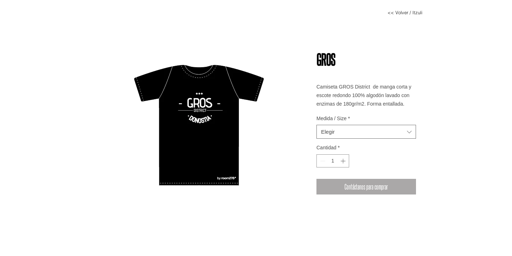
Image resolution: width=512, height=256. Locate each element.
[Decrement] (322, 161)
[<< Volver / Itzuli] (405, 12)
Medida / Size (333, 118)
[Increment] (343, 161)
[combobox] (366, 132)
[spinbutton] (332, 161)
